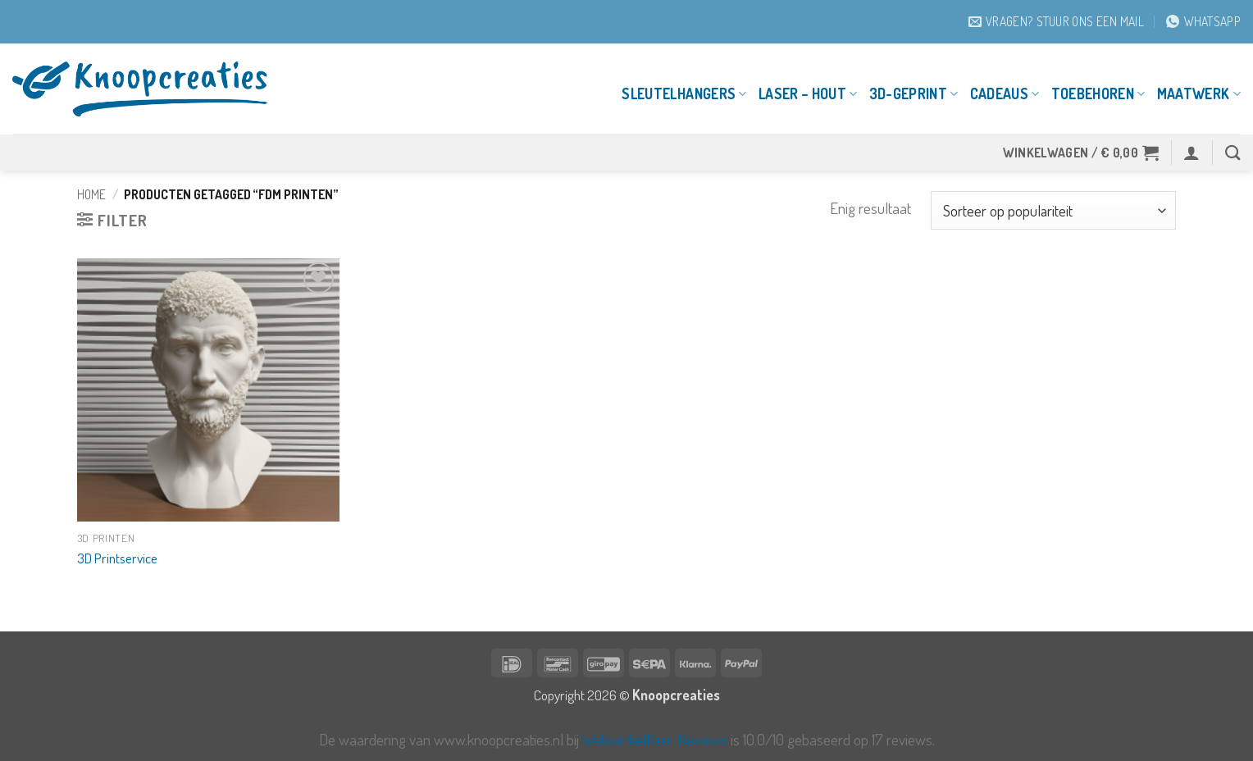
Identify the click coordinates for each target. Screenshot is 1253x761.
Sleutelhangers (684, 93)
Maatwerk (1199, 93)
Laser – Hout (808, 93)
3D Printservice (117, 558)
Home (91, 194)
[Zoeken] (1233, 152)
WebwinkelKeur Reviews (654, 739)
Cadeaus (1005, 93)
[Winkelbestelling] (1053, 210)
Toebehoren (1098, 93)
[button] (1081, 152)
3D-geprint (914, 93)
